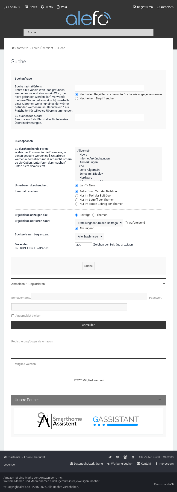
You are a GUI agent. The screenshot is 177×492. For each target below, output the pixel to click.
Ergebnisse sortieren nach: (32, 221)
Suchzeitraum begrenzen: (32, 234)
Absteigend (84, 228)
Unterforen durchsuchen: (31, 185)
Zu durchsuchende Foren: (31, 148)
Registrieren (37, 284)
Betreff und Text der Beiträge (96, 191)
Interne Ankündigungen (118, 159)
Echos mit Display (118, 174)
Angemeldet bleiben (28, 315)
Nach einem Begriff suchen (95, 98)
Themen (99, 215)
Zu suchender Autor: (28, 116)
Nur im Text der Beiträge (93, 195)
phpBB (170, 484)
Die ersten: (22, 244)
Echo (118, 166)
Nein (90, 185)
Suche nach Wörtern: (28, 86)
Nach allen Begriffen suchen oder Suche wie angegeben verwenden (121, 94)
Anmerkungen (118, 162)
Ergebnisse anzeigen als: (31, 215)
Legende (9, 464)
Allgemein (118, 151)
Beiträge (82, 215)
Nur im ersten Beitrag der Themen (99, 203)
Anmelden (18, 284)
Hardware (118, 178)
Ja (79, 185)
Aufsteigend (135, 222)
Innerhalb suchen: (26, 191)
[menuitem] (31, 7)
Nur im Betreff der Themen (94, 199)
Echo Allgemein (118, 170)
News (118, 155)
